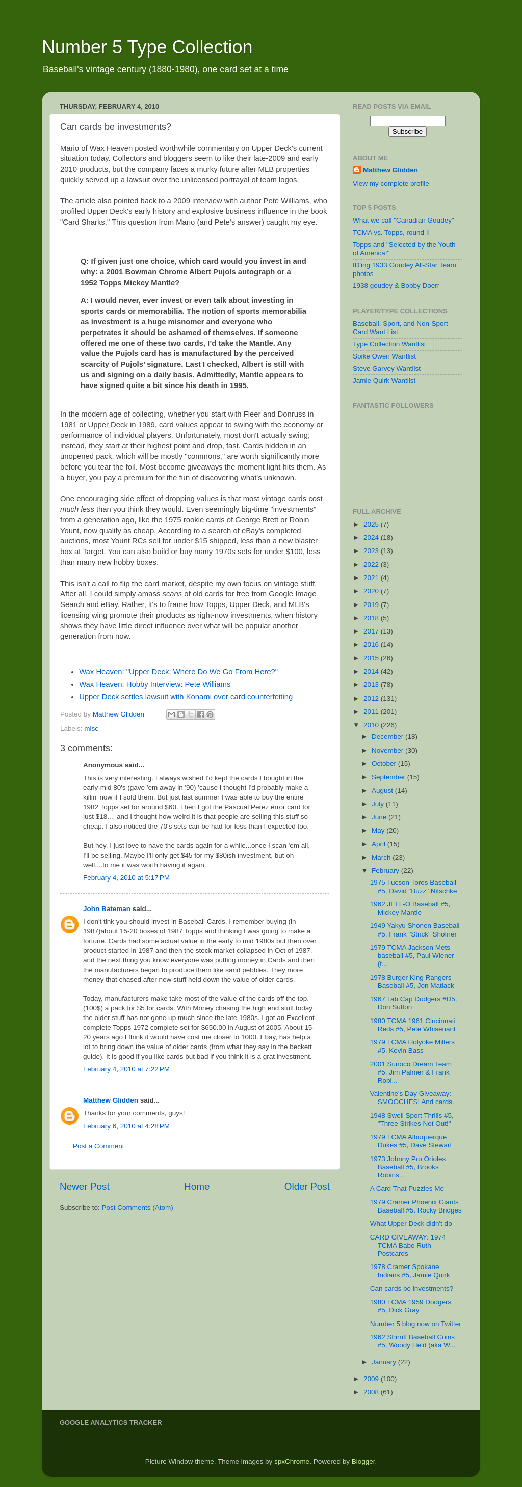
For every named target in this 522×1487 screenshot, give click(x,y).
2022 (372, 564)
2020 (372, 591)
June (380, 817)
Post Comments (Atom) (137, 1207)
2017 (372, 631)
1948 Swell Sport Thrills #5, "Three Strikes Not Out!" (412, 1119)
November (388, 750)
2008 (372, 1392)
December (388, 736)
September (389, 777)
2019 (372, 605)
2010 (372, 725)
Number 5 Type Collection (147, 47)
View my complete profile (391, 183)
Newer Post (85, 1186)
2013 (372, 685)
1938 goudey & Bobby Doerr (396, 285)
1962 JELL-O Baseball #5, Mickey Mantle (410, 908)
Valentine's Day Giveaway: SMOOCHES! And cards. (412, 1098)
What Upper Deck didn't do (411, 1223)
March (382, 857)
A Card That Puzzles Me (407, 1188)
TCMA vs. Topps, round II (391, 232)
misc (91, 728)
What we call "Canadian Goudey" (403, 220)
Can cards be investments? (412, 1288)
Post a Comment (98, 1146)
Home (197, 1186)
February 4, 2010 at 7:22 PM (126, 1069)
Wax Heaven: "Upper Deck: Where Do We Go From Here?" (178, 672)
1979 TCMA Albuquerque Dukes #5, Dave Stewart (411, 1141)
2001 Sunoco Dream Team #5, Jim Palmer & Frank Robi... (411, 1072)
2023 (372, 551)
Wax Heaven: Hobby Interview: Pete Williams (154, 684)
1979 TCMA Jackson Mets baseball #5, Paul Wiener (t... (412, 956)
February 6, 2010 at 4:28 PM (126, 1126)
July (379, 804)
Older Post (307, 1186)
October (385, 763)
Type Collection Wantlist (389, 344)
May (379, 830)
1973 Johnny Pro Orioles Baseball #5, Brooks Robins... (408, 1167)
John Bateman (106, 909)
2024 (372, 537)
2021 (372, 578)
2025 (372, 524)
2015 (372, 658)
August (383, 790)
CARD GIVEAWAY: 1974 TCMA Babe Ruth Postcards (408, 1245)
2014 (372, 671)
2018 (372, 618)
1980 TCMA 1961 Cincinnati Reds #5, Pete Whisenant (413, 1025)
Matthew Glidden (110, 1100)
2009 (372, 1379)
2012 (372, 698)
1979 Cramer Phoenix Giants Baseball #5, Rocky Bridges (416, 1206)
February (386, 870)
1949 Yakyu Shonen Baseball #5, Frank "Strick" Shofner (415, 930)
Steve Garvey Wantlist (387, 368)
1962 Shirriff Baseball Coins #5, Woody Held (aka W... (413, 1341)
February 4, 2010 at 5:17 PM (126, 878)
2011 (372, 711)
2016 (372, 644)
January (385, 1362)
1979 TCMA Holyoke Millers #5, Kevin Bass (412, 1046)
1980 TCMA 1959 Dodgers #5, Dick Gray (411, 1306)
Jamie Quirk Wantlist (384, 380)
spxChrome (291, 1461)
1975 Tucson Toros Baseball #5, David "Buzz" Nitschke (413, 886)
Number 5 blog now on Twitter (415, 1324)
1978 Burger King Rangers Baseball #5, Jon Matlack (412, 981)
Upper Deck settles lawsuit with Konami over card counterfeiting (186, 697)
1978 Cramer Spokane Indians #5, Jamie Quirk (410, 1271)
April (379, 844)
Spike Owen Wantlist (384, 356)
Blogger (363, 1461)
